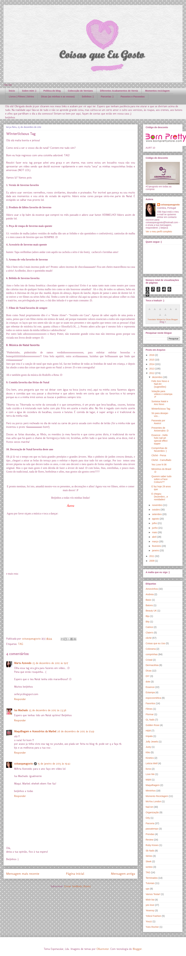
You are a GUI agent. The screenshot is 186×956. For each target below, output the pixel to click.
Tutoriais (150, 883)
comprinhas (152, 654)
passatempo (152, 828)
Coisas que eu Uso (155, 643)
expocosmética (153, 698)
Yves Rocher (152, 927)
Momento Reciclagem (157, 796)
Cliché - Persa (158, 455)
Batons (149, 605)
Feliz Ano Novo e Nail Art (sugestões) (160, 384)
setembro (157, 514)
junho (155, 528)
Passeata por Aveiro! (158, 422)
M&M (148, 779)
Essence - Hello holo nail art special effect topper (159, 439)
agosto (156, 518)
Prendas (150, 834)
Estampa (150, 692)
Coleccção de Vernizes (80, 90)
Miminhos (151, 790)
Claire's (149, 632)
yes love (150, 905)
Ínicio (12, 90)
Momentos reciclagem (157, 90)
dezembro (157, 377)
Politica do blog (52, 90)
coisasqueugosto (23, 763)
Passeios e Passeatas (133, 96)
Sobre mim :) (29, 90)
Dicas (148, 670)
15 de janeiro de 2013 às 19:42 (54, 763)
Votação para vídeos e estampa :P (161, 394)
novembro (157, 505)
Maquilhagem (153, 785)
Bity (147, 621)
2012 (152, 373)
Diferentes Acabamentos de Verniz (119, 90)
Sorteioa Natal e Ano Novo (159, 403)
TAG (20, 644)
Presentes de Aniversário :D (160, 429)
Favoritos (150, 703)
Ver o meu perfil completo (159, 231)
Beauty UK (151, 610)
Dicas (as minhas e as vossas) (58, 96)
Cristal (149, 659)
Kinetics (150, 758)
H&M (148, 730)
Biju (147, 616)
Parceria (150, 823)
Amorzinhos (152, 589)
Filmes (149, 709)
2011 (152, 556)
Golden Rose (152, 725)
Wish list (150, 899)
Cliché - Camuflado (161, 460)
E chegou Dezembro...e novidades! (159, 496)
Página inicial (75, 874)
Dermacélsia (152, 665)
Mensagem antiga (123, 874)
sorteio (149, 867)
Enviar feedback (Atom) (77, 886)
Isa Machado (21, 710)
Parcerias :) (107, 96)
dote (148, 681)
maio (155, 532)
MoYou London (153, 801)
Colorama (151, 649)
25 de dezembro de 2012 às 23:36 (47, 710)
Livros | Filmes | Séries (21, 96)
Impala (149, 736)
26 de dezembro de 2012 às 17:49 (75, 731)
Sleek (148, 861)
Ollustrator (102, 949)
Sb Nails (150, 850)
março (155, 541)
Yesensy (150, 910)
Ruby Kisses (152, 845)
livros (148, 769)
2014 (152, 364)
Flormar (150, 714)
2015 (152, 359)
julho (154, 523)
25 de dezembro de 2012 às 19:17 (50, 663)
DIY (147, 676)
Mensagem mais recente (22, 874)
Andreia (150, 594)
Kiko (148, 752)
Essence (150, 687)
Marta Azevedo (22, 663)
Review (149, 839)
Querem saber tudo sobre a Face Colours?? (161, 479)
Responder (20, 699)
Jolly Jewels (152, 741)
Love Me (150, 774)
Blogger (137, 949)
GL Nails (150, 719)
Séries (149, 856)
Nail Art (149, 807)
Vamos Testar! (153, 894)
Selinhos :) (88, 96)
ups (147, 888)
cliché (149, 638)
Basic (148, 599)
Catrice (149, 627)
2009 (152, 560)
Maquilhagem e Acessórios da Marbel (35, 731)
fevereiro (157, 546)
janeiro (156, 550)
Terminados (152, 878)
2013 (152, 368)
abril (154, 537)
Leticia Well (151, 763)
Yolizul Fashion (153, 916)
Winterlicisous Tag (160, 408)
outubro (156, 509)
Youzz (149, 921)
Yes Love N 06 (159, 464)
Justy (148, 747)
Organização (152, 812)
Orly (148, 818)
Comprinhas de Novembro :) (159, 449)
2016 (152, 355)
